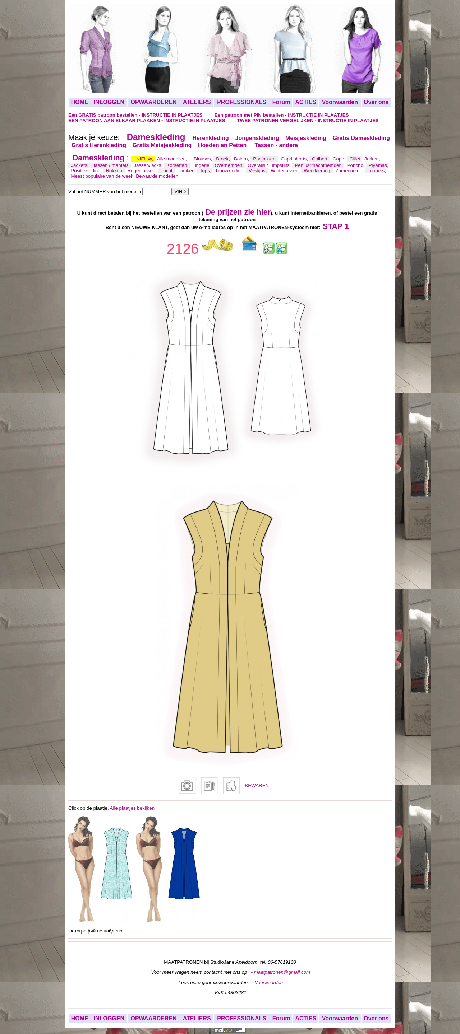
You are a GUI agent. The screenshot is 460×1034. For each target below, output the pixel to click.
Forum (281, 102)
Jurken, (372, 159)
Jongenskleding (257, 138)
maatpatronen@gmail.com (282, 972)
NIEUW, (145, 159)
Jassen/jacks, (149, 165)
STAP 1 (336, 226)
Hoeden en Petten (223, 145)
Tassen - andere (276, 145)
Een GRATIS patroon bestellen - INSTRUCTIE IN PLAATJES (136, 115)
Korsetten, (177, 165)
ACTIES (305, 102)
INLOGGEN (109, 102)
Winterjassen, (286, 170)
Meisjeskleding (305, 138)
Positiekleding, (87, 170)
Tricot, (168, 170)
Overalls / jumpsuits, (270, 165)
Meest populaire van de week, (103, 176)
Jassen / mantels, (111, 165)
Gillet (356, 159)
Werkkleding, (318, 170)
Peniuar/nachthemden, (319, 165)
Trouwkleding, (230, 170)
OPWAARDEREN (153, 102)
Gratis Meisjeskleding (162, 145)
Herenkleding (210, 138)
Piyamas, (378, 165)
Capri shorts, (295, 159)
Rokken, (115, 170)
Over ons (376, 102)
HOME (79, 102)
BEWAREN (257, 785)
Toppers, (377, 170)
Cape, (340, 159)
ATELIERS (197, 102)
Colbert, (321, 159)
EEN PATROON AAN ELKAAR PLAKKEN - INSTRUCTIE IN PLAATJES (147, 120)
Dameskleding (156, 137)
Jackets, (80, 165)
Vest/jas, (258, 170)
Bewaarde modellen (157, 176)
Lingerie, (202, 165)
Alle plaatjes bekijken (132, 808)
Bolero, (242, 159)
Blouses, (203, 159)
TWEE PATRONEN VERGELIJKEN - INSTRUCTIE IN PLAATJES (308, 120)
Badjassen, (265, 159)
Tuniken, (187, 170)
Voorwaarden (340, 102)
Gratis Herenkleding (99, 145)
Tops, (206, 170)
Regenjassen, (142, 170)
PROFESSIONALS (241, 102)
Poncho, (356, 165)
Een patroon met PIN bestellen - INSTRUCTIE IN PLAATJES (282, 115)
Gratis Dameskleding (361, 138)
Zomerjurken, (350, 170)
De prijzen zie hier (238, 212)
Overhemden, (230, 165)
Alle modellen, (172, 159)
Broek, (223, 159)
